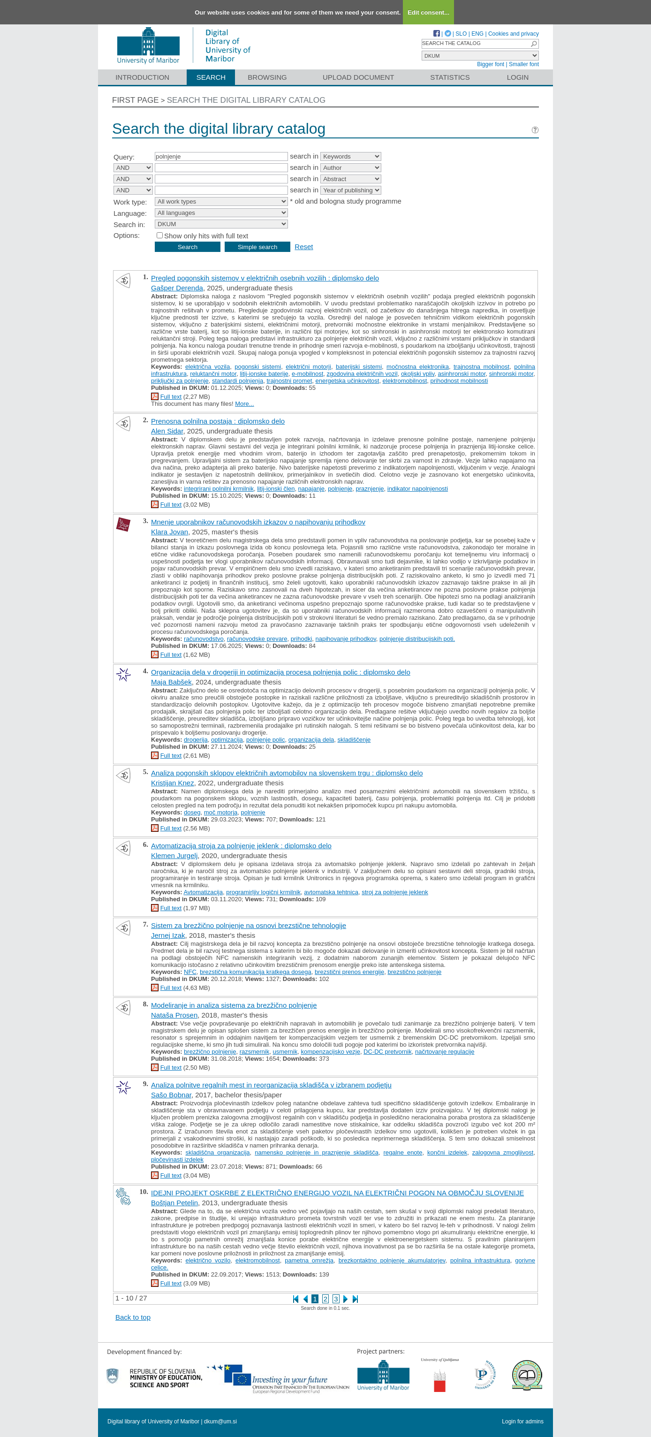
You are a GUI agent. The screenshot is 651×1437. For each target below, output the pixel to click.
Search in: (129, 224)
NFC (190, 971)
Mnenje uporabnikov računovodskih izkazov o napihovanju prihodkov (258, 522)
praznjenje (370, 488)
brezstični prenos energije (349, 971)
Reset (304, 247)
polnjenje (340, 488)
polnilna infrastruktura (480, 1260)
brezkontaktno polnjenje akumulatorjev (392, 1260)
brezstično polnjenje (414, 971)
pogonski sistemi (258, 366)
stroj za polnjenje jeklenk (395, 892)
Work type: (130, 202)
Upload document (358, 77)
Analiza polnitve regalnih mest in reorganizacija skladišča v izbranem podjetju (271, 1085)
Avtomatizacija (203, 892)
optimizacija (227, 739)
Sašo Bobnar (171, 1095)
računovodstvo (204, 638)
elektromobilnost (405, 380)
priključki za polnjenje (180, 380)
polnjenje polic (265, 739)
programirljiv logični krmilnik (263, 892)
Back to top (133, 1317)
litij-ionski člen (276, 488)
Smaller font (524, 64)
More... (244, 403)
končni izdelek (447, 1152)
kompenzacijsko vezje (330, 1051)
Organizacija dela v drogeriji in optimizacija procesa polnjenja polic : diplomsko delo (280, 672)
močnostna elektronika (417, 366)
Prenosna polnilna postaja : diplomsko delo (218, 421)
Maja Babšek (171, 682)
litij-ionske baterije (264, 373)
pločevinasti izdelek (177, 1159)
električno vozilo (207, 1260)
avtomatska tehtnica (331, 892)
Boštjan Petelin (174, 1203)
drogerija (196, 739)
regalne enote (403, 1152)
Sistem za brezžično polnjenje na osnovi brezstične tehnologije (248, 925)
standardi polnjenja (237, 380)
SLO (461, 33)
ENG (477, 33)
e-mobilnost (307, 373)
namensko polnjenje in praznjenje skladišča (316, 1152)
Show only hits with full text (206, 236)
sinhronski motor (511, 373)
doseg (192, 812)
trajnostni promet (289, 380)
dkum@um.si (220, 1421)
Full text (171, 396)
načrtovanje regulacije (444, 1051)
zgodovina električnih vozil (362, 373)
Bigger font (490, 64)
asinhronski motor (461, 373)
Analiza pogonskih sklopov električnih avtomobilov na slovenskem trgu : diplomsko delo (287, 773)
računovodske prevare (257, 638)
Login (518, 77)
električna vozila (207, 366)
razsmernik (255, 1051)
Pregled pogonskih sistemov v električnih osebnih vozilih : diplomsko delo (265, 278)
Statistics (449, 77)
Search (211, 77)
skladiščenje (354, 739)
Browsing (267, 77)
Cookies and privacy (513, 33)
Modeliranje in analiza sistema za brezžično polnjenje (234, 1005)
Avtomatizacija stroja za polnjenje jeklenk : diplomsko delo (241, 846)
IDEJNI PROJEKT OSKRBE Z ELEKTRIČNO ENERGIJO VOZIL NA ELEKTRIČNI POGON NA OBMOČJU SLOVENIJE (337, 1193)
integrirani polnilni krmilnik (219, 488)
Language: (130, 213)
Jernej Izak (168, 935)
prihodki (301, 638)
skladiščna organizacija (218, 1152)
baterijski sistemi (359, 366)
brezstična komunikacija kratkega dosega (255, 971)
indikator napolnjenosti (417, 488)
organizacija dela (311, 739)
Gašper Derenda (177, 288)
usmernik (285, 1051)
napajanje (311, 488)
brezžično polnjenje (210, 1051)
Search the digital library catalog (246, 100)
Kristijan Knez (172, 783)
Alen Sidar (167, 431)
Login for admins (523, 1421)
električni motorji (308, 366)
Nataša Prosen (174, 1015)
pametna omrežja (309, 1260)
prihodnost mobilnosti (459, 380)
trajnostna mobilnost (481, 366)
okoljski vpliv (417, 373)
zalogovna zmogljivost (503, 1152)
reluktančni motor (213, 373)
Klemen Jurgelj (174, 855)
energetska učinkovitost (347, 380)
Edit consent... (428, 12)
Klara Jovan (169, 532)
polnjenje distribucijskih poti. (417, 638)
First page (135, 100)
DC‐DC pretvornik (387, 1051)
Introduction (142, 77)
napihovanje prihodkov (346, 638)
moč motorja (221, 812)
